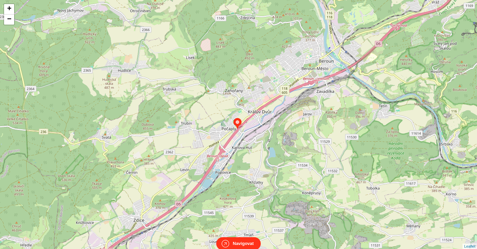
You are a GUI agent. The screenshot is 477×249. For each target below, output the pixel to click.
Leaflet (469, 240)
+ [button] (9, 9)
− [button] (9, 20)
